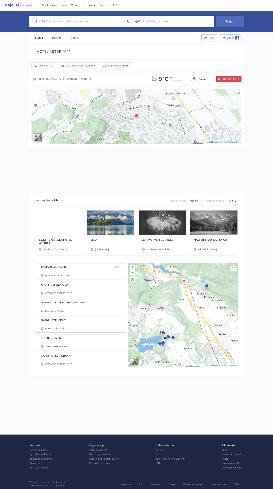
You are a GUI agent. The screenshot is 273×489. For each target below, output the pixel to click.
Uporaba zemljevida (40, 454)
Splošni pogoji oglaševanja (104, 458)
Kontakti (56, 38)
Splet (45, 5)
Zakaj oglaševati (98, 450)
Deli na (233, 38)
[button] (35, 105)
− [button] (36, 98)
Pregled (38, 38)
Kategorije (155, 484)
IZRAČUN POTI (230, 79)
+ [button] (36, 93)
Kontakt (172, 484)
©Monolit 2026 (219, 142)
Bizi (101, 5)
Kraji (141, 484)
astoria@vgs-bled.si (118, 65)
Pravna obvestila (231, 463)
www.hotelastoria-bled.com (80, 65)
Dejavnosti (126, 484)
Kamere (202, 79)
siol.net (92, 5)
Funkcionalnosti (38, 450)
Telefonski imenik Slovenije (170, 458)
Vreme (74, 5)
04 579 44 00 (46, 65)
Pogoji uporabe (218, 484)
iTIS (108, 5)
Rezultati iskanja (38, 467)
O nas (225, 450)
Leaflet (209, 142)
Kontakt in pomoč (231, 454)
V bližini (75, 38)
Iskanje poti (35, 463)
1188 (115, 5)
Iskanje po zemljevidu (41, 458)
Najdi (229, 21)
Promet (64, 5)
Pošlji (211, 38)
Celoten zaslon (238, 92)
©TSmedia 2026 (234, 142)
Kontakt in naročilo (99, 463)
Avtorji (225, 458)
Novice (54, 5)
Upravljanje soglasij (233, 467)
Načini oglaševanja (99, 454)
